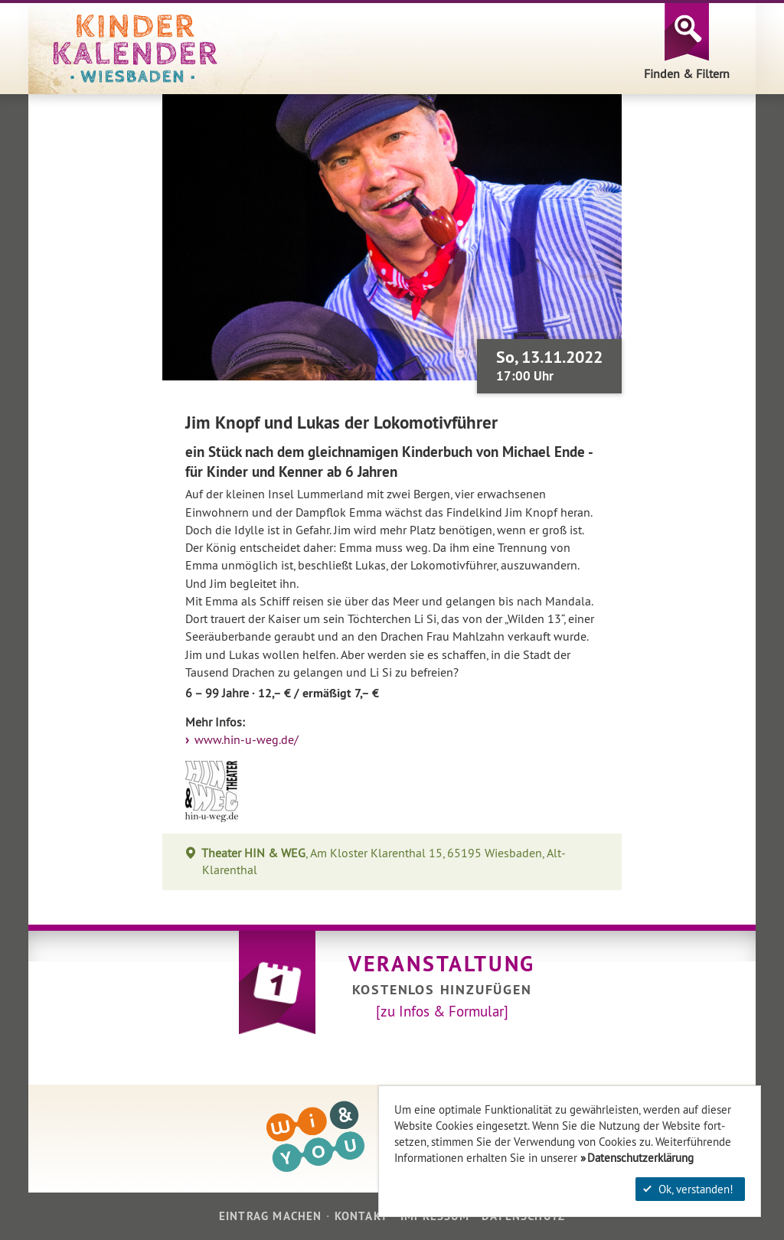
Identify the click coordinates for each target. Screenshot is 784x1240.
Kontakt (361, 1216)
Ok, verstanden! (688, 1189)
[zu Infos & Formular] (442, 1011)
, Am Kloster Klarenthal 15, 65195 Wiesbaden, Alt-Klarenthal (384, 861)
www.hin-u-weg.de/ (245, 740)
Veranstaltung (441, 963)
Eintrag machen (270, 1216)
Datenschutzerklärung (640, 1157)
